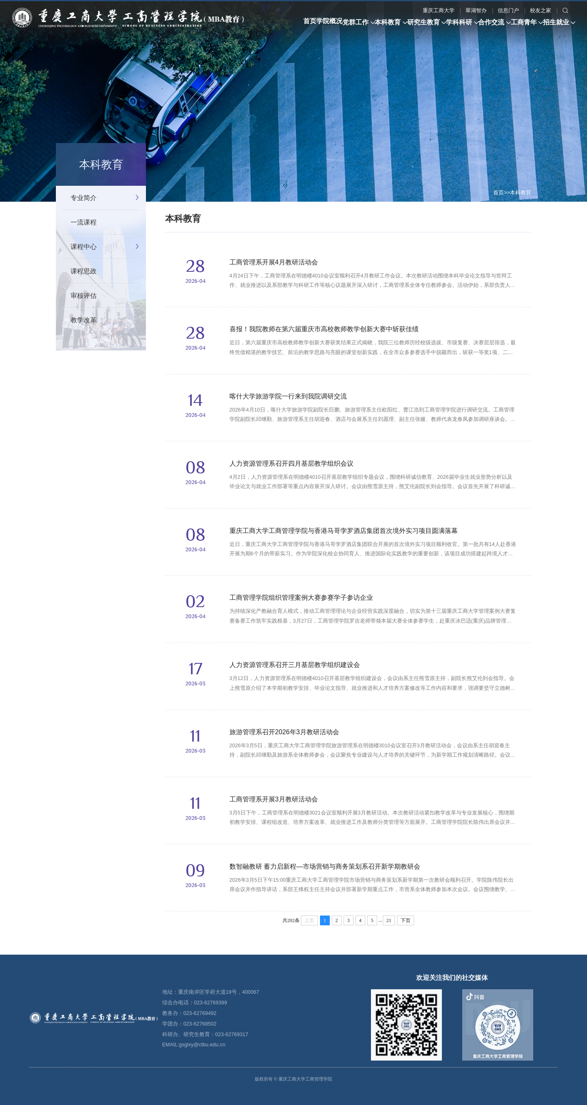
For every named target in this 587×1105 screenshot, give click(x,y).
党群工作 (90, 56)
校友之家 (351, 41)
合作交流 (277, 56)
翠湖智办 (287, 41)
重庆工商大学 (250, 41)
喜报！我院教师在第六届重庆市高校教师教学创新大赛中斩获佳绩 (324, 328)
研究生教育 (183, 56)
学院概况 (51, 56)
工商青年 (322, 56)
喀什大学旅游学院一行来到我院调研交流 (288, 396)
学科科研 (231, 56)
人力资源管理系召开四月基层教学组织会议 (291, 463)
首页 (18, 56)
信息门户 (319, 41)
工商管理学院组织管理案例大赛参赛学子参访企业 (301, 597)
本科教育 (135, 56)
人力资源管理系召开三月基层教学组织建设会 (295, 664)
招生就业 (367, 56)
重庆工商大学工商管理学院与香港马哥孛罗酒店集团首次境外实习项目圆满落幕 (344, 530)
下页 (405, 920)
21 (388, 920)
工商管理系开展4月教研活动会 (274, 262)
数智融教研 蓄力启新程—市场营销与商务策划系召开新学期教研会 (325, 866)
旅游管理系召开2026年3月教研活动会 (284, 731)
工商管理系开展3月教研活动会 (274, 799)
